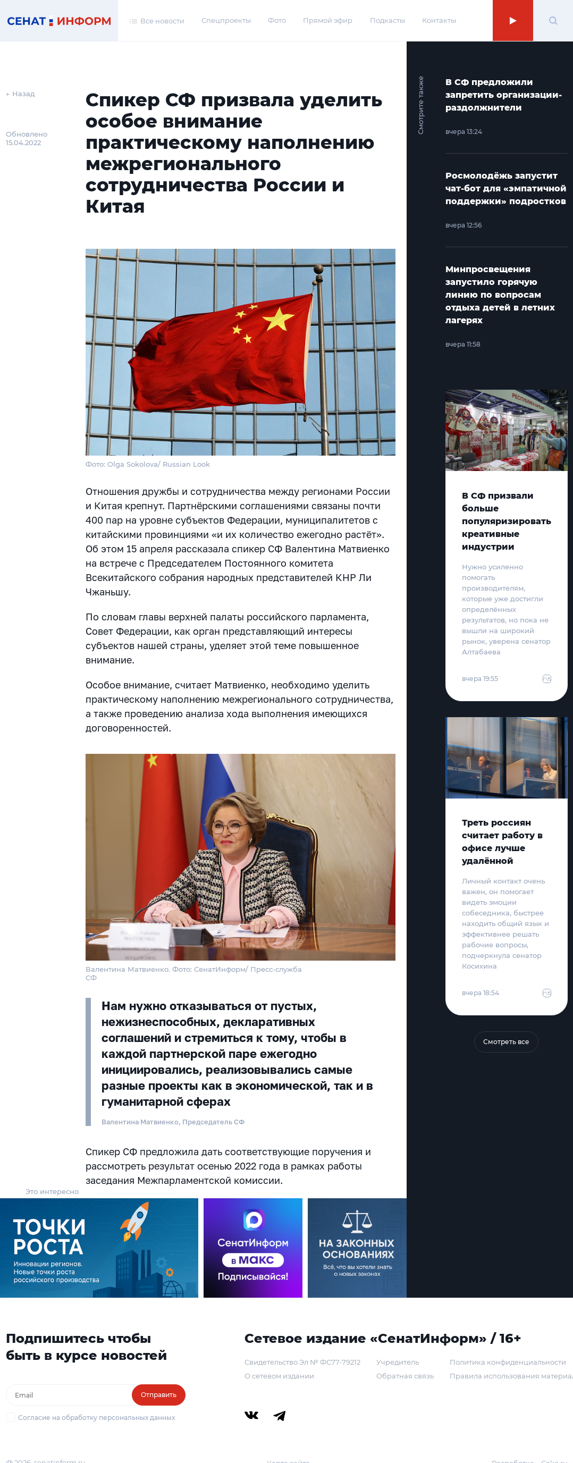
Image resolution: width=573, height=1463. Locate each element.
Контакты (439, 20)
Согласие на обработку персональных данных (96, 1418)
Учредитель (397, 1362)
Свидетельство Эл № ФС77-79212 (302, 1362)
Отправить (158, 1395)
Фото (277, 20)
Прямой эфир (327, 20)
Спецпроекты (226, 20)
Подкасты (387, 20)
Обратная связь (405, 1376)
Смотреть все (506, 1042)
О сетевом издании (279, 1376)
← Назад (20, 93)
